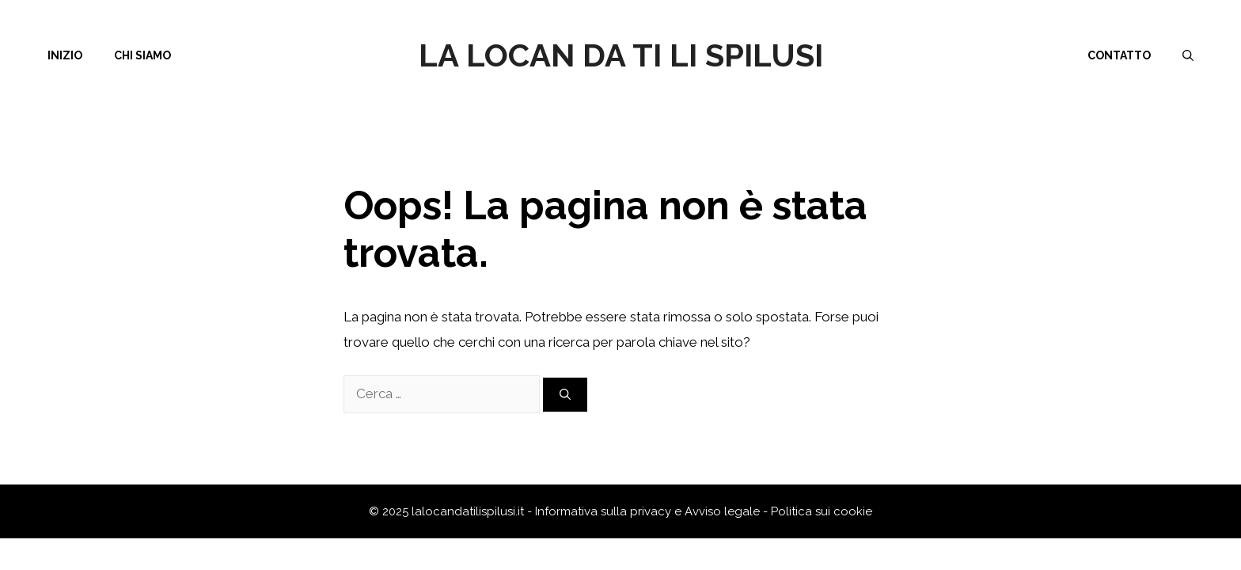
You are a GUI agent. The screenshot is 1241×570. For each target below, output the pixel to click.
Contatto (1119, 55)
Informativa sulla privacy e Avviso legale (649, 511)
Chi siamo (142, 55)
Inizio (64, 55)
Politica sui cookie (821, 511)
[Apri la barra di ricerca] (1188, 55)
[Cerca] (565, 395)
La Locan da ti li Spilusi (621, 55)
